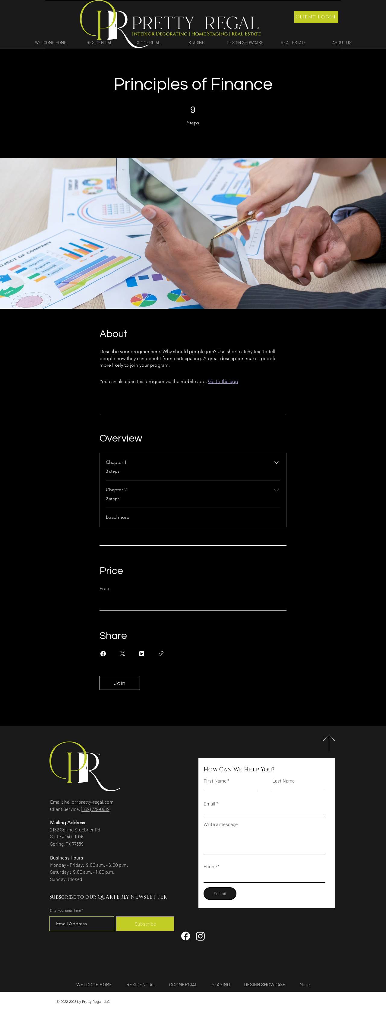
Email (209, 803)
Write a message (221, 824)
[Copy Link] (161, 653)
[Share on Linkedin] (141, 653)
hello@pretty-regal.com (88, 802)
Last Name (283, 780)
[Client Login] (316, 17)
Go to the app (223, 381)
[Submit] (220, 893)
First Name (215, 780)
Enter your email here (65, 910)
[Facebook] (185, 936)
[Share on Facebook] (103, 653)
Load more (117, 517)
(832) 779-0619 (95, 809)
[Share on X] (122, 653)
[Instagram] (200, 936)
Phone (210, 866)
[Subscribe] (145, 923)
